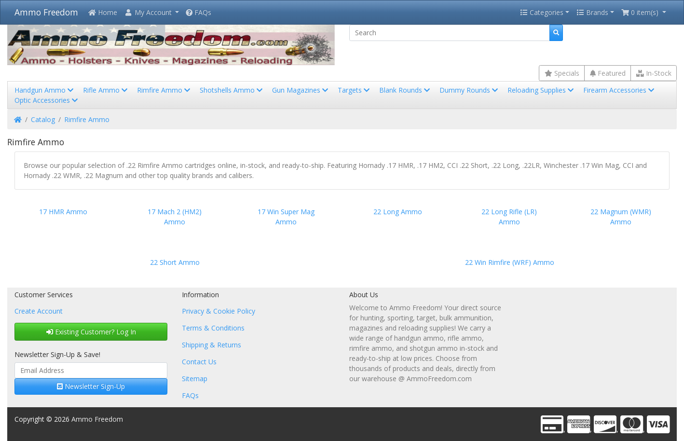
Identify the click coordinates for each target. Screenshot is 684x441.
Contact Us (199, 361)
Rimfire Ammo (164, 90)
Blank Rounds (405, 90)
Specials (562, 73)
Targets (354, 90)
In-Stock (653, 73)
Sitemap (194, 378)
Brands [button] (592, 12)
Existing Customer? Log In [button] (91, 331)
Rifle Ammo (106, 90)
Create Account (38, 311)
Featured (608, 73)
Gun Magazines (301, 90)
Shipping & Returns (211, 344)
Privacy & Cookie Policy (218, 311)
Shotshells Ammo (232, 90)
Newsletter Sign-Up (91, 386)
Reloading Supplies (541, 90)
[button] (151, 12)
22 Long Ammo (397, 211)
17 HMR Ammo (63, 211)
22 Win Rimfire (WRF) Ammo (509, 262)
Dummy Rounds (469, 90)
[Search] (449, 33)
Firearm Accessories (619, 90)
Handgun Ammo (44, 90)
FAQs (198, 12)
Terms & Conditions (213, 327)
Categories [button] (542, 12)
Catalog (43, 119)
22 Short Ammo (175, 262)
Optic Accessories (47, 100)
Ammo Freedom (46, 12)
